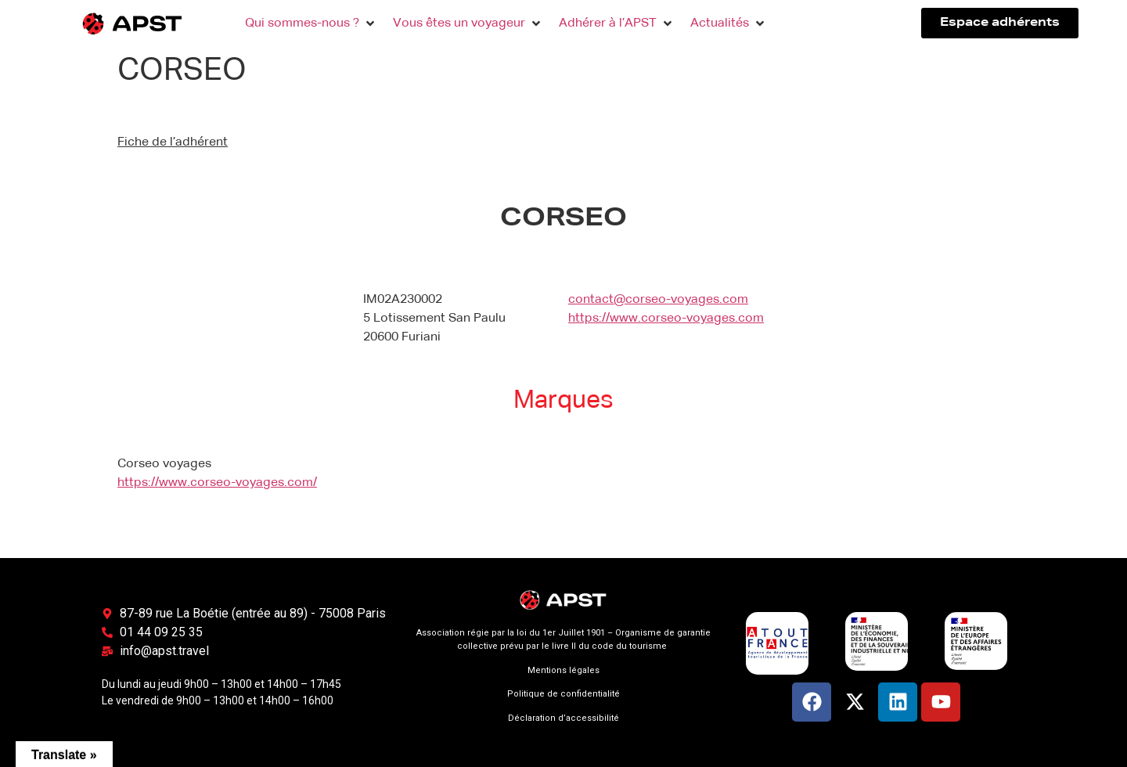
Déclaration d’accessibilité (563, 718)
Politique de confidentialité (563, 694)
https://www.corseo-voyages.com (666, 318)
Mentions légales (563, 670)
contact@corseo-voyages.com (658, 299)
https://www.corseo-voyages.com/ (217, 483)
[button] (311, 23)
